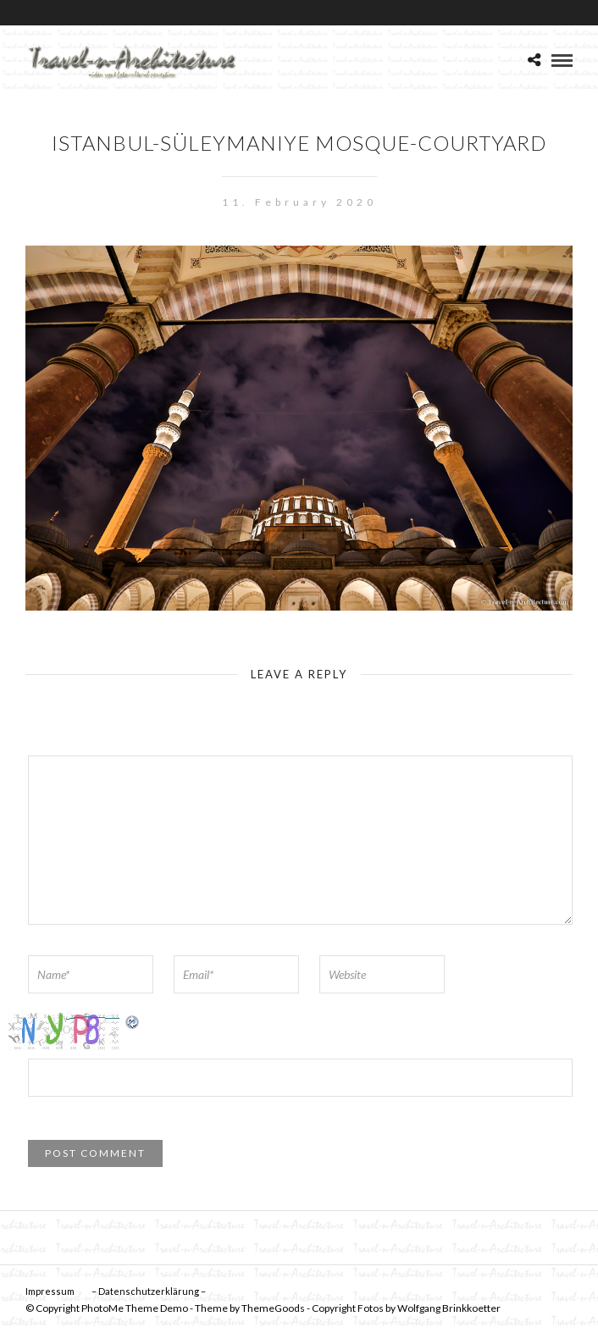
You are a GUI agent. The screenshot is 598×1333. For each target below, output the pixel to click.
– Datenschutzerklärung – (148, 1291)
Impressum (50, 1291)
